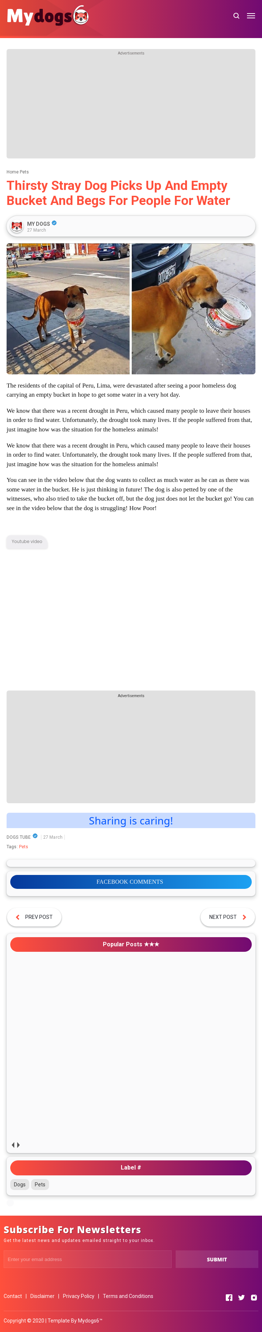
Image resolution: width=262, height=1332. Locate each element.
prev (13, 1144)
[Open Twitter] (241, 1297)
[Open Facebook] (229, 1297)
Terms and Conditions (128, 1296)
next (18, 1144)
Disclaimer (42, 1296)
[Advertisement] (131, 107)
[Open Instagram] (254, 1297)
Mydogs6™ (90, 1321)
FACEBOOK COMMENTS (130, 882)
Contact (13, 1296)
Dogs (20, 1184)
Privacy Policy (78, 1296)
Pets (24, 846)
